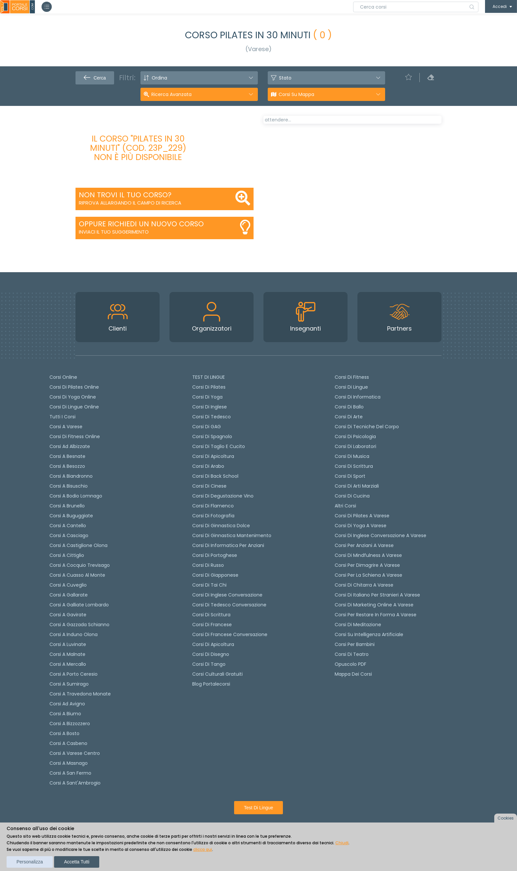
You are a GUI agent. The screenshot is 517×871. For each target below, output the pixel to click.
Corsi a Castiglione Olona (78, 545)
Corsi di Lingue (351, 387)
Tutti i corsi (62, 416)
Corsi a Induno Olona (73, 634)
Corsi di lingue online (74, 406)
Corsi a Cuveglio (68, 585)
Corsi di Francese (212, 624)
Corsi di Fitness (352, 377)
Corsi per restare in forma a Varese (375, 614)
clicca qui (202, 849)
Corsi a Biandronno (71, 476)
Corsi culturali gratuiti (217, 674)
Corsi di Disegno (210, 654)
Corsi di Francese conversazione (229, 634)
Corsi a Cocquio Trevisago (79, 565)
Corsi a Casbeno (68, 743)
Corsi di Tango (209, 664)
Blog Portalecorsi (211, 684)
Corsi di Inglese (209, 406)
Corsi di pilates (209, 387)
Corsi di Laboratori (355, 446)
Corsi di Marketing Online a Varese (374, 604)
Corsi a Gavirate (67, 614)
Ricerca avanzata (171, 94)
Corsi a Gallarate (68, 595)
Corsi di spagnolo (212, 436)
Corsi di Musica (352, 456)
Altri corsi (345, 505)
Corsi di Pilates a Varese (362, 515)
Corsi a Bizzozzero (69, 723)
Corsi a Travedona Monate (80, 694)
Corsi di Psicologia (355, 436)
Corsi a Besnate (67, 456)
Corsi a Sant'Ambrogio (75, 783)
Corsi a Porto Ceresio (73, 674)
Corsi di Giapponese (215, 575)
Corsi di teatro (352, 654)
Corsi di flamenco (213, 505)
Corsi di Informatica (357, 397)
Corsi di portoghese (214, 555)
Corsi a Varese (65, 426)
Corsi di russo (208, 565)
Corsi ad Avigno (67, 703)
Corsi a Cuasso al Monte (77, 575)
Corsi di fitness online (74, 436)
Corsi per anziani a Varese (364, 545)
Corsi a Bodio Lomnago (75, 496)
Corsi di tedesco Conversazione (229, 604)
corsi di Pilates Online (74, 387)
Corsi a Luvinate (67, 644)
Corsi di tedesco (211, 416)
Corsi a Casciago (68, 535)
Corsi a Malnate (67, 654)
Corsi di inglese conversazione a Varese (380, 535)
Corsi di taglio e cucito (218, 446)
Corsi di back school (215, 476)
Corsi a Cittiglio (66, 555)
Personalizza (29, 861)
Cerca (95, 78)
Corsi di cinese (209, 486)
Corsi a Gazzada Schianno (79, 624)
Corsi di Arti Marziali (357, 486)
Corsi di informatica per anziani (228, 545)
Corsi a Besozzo (67, 466)
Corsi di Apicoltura (213, 644)
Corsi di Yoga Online (72, 397)
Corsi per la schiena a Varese (368, 575)
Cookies (506, 818)
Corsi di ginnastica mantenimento (231, 535)
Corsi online (63, 377)
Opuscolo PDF (350, 664)
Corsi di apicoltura (213, 456)
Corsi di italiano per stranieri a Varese (377, 595)
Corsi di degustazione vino (223, 496)
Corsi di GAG (206, 426)
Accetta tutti (76, 861)
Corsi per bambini (355, 644)
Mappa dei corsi (353, 674)
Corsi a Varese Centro (74, 753)
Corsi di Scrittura (354, 466)
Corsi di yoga (207, 397)
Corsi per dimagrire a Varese (367, 565)
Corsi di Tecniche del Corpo (367, 426)
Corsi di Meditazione (358, 624)
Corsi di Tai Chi (209, 585)
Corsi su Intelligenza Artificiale (369, 634)
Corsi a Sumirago (69, 684)
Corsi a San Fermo (70, 773)
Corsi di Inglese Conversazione (227, 595)
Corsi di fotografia (213, 515)
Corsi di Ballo (349, 406)
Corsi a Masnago (68, 763)
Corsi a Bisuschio (68, 486)
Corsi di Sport (350, 476)
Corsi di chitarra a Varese (364, 585)
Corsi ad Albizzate (69, 446)
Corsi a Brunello (67, 505)
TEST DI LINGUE (208, 377)
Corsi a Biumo (65, 713)
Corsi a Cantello (67, 525)
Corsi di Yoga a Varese (360, 525)
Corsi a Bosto (64, 733)
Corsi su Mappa (296, 94)
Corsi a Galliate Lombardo (79, 604)
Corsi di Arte (349, 416)
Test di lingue (258, 807)
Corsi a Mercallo (67, 664)
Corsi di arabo (208, 466)
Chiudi (342, 843)
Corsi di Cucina (352, 496)
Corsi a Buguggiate (71, 515)
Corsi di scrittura (211, 614)
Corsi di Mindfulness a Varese (368, 555)
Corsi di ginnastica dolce (221, 525)
